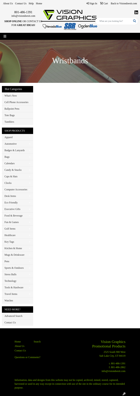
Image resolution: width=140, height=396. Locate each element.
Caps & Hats (11, 176)
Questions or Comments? (27, 357)
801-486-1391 (23, 12)
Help (31, 3)
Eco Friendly (11, 202)
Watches (8, 300)
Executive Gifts (12, 209)
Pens (6, 261)
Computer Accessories (15, 189)
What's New (10, 95)
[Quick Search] (113, 21)
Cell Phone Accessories (16, 102)
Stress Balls (10, 274)
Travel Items (10, 294)
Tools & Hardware (13, 287)
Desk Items (10, 196)
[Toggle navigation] (5, 36)
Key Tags (9, 241)
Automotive (10, 143)
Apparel (8, 137)
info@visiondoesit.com (23, 15)
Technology (10, 281)
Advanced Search (13, 316)
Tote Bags (9, 115)
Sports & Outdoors (14, 267)
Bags (7, 156)
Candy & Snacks (13, 170)
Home (39, 3)
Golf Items (9, 228)
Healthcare (9, 235)
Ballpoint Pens (11, 108)
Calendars (9, 163)
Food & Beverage (13, 215)
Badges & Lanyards (14, 150)
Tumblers (9, 121)
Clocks (7, 183)
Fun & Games (11, 222)
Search (37, 341)
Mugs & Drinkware (14, 254)
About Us (8, 3)
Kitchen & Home (13, 248)
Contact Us (21, 3)
